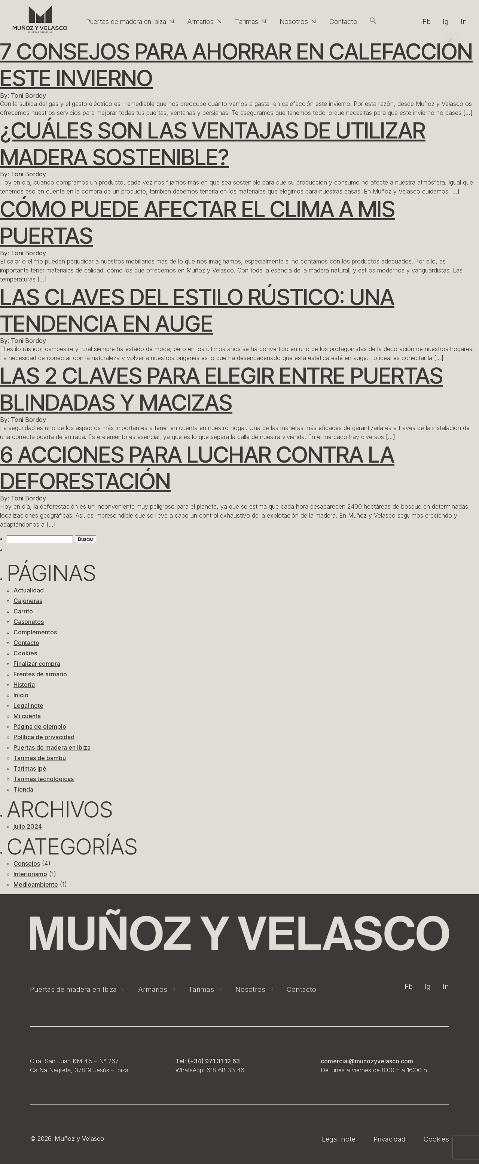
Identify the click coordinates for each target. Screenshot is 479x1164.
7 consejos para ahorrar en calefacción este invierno (236, 64)
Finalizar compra (36, 663)
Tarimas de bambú (39, 758)
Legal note (28, 705)
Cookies (25, 653)
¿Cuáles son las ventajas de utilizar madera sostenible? (212, 143)
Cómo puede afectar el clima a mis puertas (197, 222)
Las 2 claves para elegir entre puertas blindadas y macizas (221, 388)
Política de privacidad (43, 737)
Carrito (23, 611)
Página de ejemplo (39, 726)
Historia (24, 684)
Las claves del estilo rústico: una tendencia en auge (197, 310)
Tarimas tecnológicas (43, 779)
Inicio (20, 695)
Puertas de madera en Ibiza (52, 747)
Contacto (26, 642)
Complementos (35, 632)
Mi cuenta (27, 716)
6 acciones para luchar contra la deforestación (197, 467)
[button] (373, 21)
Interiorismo (30, 874)
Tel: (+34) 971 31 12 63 (208, 1061)
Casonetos (28, 621)
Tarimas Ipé (29, 768)
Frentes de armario (40, 674)
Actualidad (28, 590)
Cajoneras (27, 600)
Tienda (23, 789)
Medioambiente (35, 884)
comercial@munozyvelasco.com (367, 1061)
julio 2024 (27, 826)
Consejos (26, 863)
